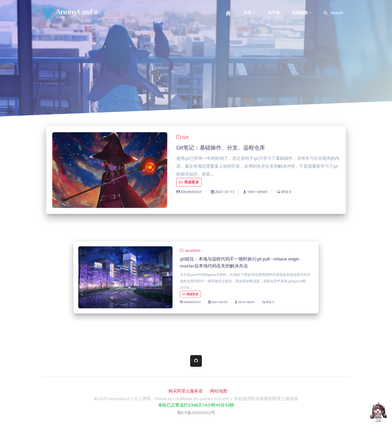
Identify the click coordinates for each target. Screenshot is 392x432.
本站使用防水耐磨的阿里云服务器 (266, 398)
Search (333, 12)
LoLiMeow (182, 398)
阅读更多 (189, 182)
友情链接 (300, 12)
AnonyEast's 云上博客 (130, 398)
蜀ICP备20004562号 (196, 412)
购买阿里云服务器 (185, 390)
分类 (247, 12)
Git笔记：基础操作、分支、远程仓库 (219, 148)
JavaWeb (191, 256)
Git (183, 138)
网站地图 (218, 390)
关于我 (274, 12)
